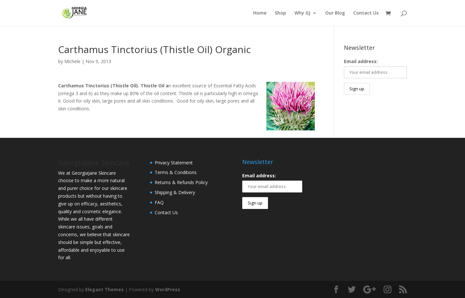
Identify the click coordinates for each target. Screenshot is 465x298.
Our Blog (335, 13)
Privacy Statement (174, 163)
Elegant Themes (104, 289)
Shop (280, 13)
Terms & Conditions (176, 172)
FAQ (159, 202)
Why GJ (302, 13)
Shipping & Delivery (175, 192)
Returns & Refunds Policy (181, 182)
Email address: (361, 61)
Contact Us (365, 13)
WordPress (167, 289)
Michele (72, 61)
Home (259, 13)
